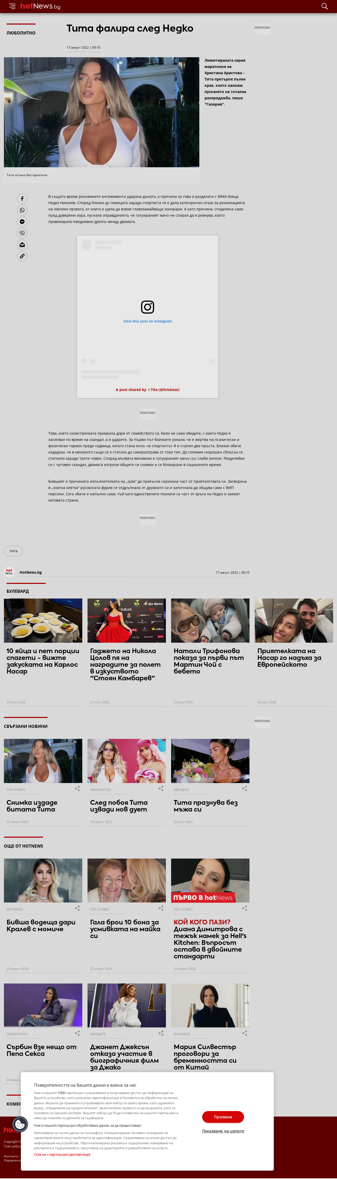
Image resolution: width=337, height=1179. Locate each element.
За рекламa (31, 1156)
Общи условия (56, 1156)
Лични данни (123, 1156)
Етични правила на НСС (90, 1156)
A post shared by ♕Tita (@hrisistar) (147, 389)
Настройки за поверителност (26, 1161)
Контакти (11, 1156)
